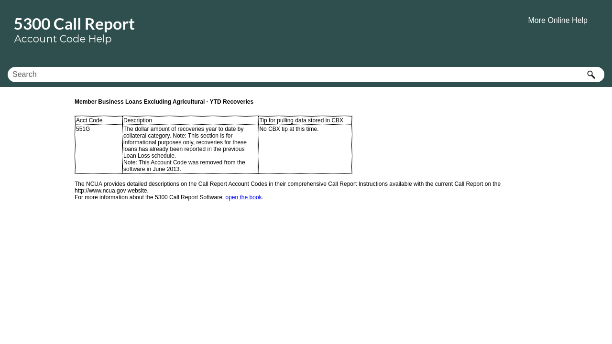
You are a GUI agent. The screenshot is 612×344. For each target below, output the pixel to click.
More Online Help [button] (558, 20)
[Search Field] (306, 74)
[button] (591, 74)
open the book (244, 197)
